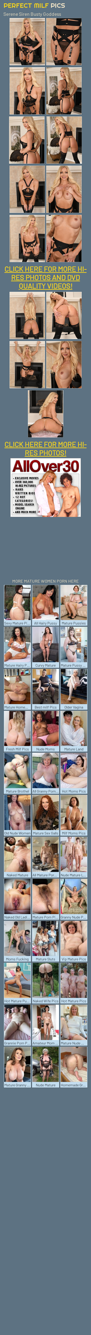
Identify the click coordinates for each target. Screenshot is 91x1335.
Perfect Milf (34, 5)
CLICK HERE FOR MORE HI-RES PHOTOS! (45, 448)
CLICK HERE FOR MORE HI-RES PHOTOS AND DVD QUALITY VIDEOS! (45, 277)
